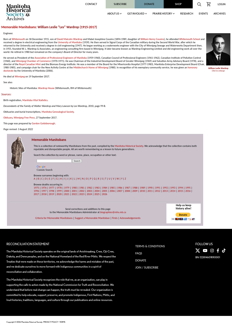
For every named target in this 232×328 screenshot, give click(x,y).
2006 (112, 190)
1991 (157, 187)
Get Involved (135, 13)
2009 (134, 190)
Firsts (114, 218)
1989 (142, 187)
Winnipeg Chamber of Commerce (33, 61)
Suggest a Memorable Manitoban (92, 218)
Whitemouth (18, 39)
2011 (150, 190)
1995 (187, 187)
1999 (59, 190)
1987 (127, 187)
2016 (187, 190)
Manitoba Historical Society (129, 145)
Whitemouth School (189, 39)
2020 (59, 194)
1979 (66, 187)
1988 (134, 187)
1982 (89, 187)
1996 (36, 190)
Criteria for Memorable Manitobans (53, 218)
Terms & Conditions (150, 246)
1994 (180, 187)
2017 (92, 27)
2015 (180, 190)
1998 (51, 190)
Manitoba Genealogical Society (58, 111)
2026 (104, 194)
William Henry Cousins (152, 39)
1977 (51, 187)
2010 (142, 190)
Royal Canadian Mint (30, 64)
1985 (112, 187)
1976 (43, 187)
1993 (172, 187)
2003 (89, 190)
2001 (74, 190)
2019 (51, 194)
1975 (36, 187)
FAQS (138, 253)
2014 (172, 190)
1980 (74, 187)
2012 (157, 190)
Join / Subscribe (147, 267)
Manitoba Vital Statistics (35, 100)
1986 (119, 187)
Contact (91, 4)
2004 (97, 190)
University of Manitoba (70, 42)
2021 (66, 194)
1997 (43, 190)
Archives (219, 13)
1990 (150, 187)
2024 (89, 194)
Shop (178, 4)
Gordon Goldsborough (43, 123)
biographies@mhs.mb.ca (113, 212)
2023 (81, 194)
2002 (81, 190)
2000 (66, 190)
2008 (127, 190)
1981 (81, 187)
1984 (104, 187)
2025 (97, 194)
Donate (149, 4)
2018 (43, 194)
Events (203, 13)
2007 (119, 190)
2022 (74, 194)
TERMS (62, 322)
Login (222, 4)
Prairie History (162, 13)
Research (186, 13)
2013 (165, 190)
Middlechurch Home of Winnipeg (90, 67)
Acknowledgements (130, 218)
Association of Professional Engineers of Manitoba (61, 57)
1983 (97, 187)
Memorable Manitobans (18, 27)
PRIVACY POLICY (50, 322)
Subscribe (120, 4)
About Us (113, 13)
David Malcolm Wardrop (69, 39)
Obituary (7, 117)
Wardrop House (46, 88)
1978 (59, 187)
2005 (104, 190)
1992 (165, 187)
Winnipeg (20, 76)
